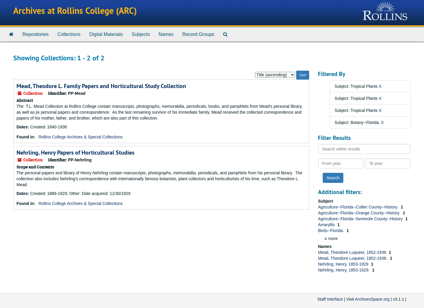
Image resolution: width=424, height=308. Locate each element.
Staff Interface (330, 299)
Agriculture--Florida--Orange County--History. (359, 213)
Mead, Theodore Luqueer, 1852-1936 (352, 252)
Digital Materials (106, 34)
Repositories (35, 34)
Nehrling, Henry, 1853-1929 (344, 264)
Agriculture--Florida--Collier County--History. (358, 207)
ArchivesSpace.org (372, 299)
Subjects (141, 34)
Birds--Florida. (331, 230)
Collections (68, 34)
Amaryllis (327, 224)
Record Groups (198, 34)
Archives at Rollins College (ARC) (75, 10)
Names (165, 34)
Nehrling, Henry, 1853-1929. (344, 270)
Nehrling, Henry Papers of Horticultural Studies (75, 152)
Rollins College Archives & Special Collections (81, 137)
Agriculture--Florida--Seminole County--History (361, 218)
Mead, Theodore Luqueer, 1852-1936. (353, 258)
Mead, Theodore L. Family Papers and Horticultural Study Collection (101, 86)
